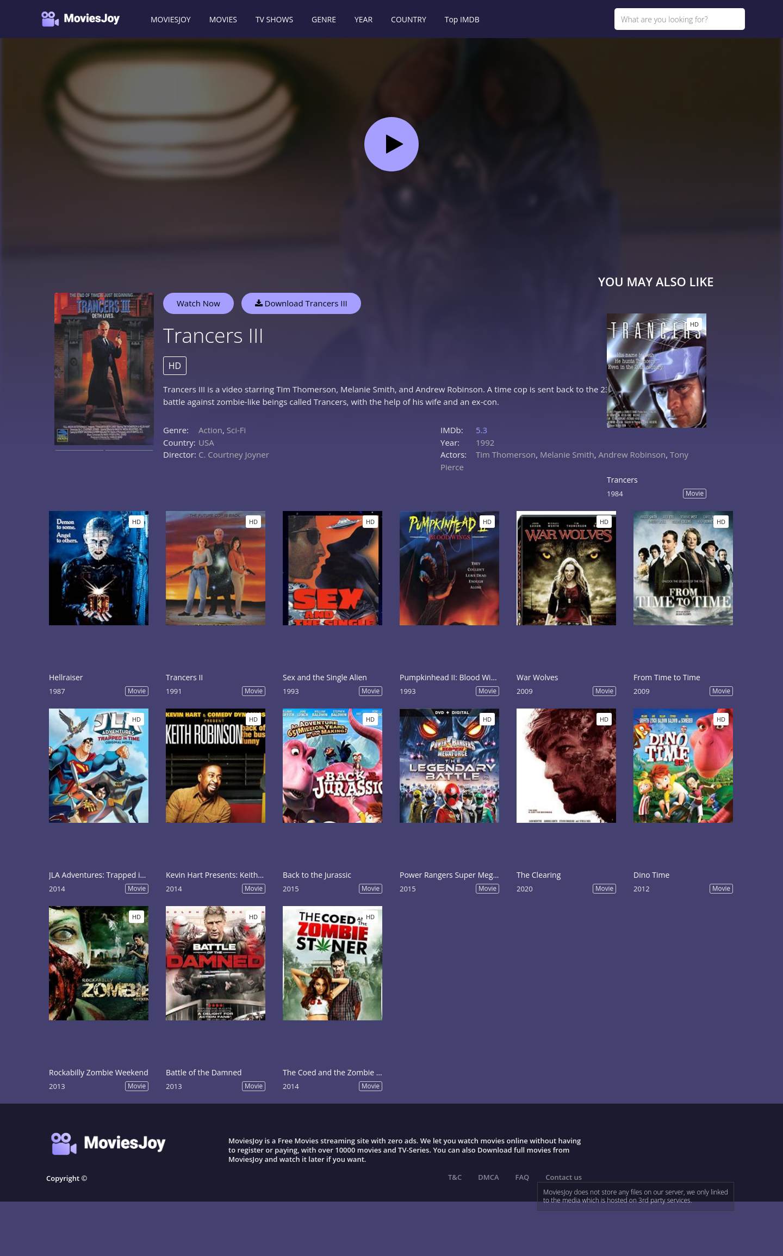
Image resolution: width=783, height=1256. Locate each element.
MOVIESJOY (171, 19)
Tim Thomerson (506, 454)
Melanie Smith (567, 454)
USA (206, 442)
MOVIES (223, 19)
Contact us (563, 1177)
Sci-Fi (236, 429)
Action (210, 429)
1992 (485, 442)
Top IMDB (462, 19)
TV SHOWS (274, 19)
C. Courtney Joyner (233, 454)
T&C (455, 1177)
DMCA (488, 1177)
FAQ (522, 1177)
